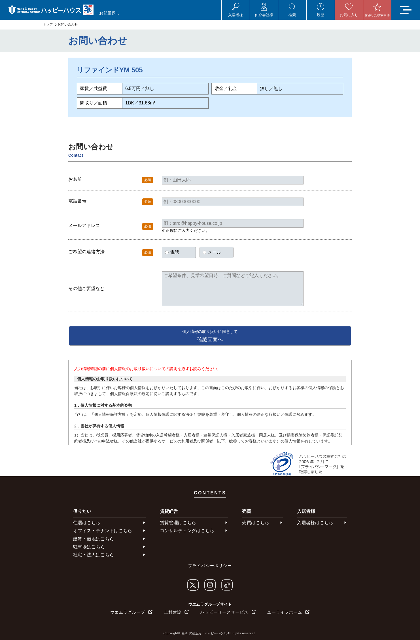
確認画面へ (210, 335)
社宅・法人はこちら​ (93, 554)
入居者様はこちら (315, 522)
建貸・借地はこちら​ (93, 538)
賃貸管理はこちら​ (178, 522)
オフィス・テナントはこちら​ (102, 530)
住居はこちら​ (86, 522)
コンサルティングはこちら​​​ (187, 530)
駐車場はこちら (89, 546)
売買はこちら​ (255, 522)
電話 (172, 252)
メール (212, 252)
